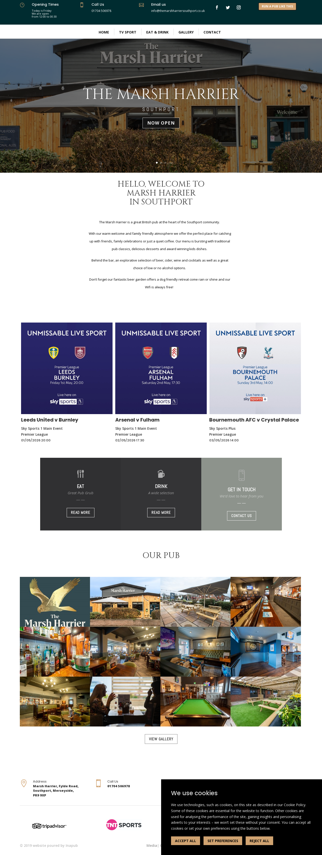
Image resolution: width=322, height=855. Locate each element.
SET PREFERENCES (222, 840)
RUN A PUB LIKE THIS (277, 6)
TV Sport (127, 32)
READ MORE (80, 512)
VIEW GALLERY (161, 739)
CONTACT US (241, 515)
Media (151, 845)
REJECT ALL (259, 840)
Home (104, 32)
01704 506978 (101, 11)
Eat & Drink (157, 32)
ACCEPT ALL (185, 840)
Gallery (186, 32)
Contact (212, 32)
